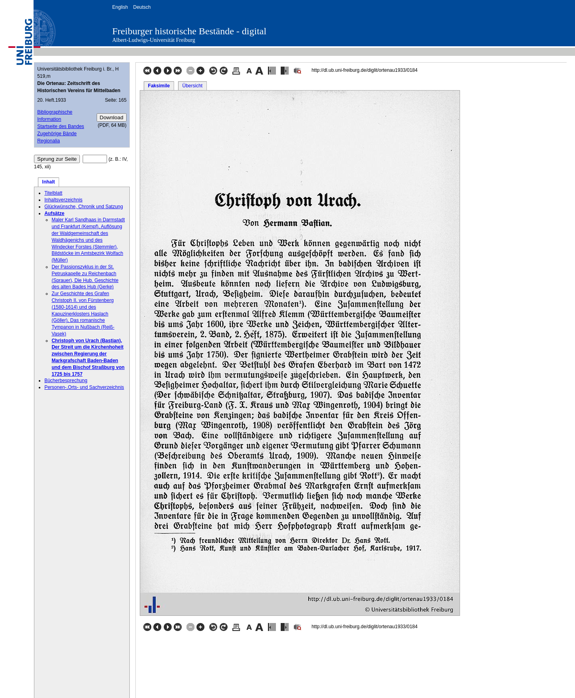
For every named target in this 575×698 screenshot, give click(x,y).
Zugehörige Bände (57, 133)
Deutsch (142, 7)
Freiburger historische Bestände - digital (189, 31)
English (120, 7)
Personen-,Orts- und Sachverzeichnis (84, 387)
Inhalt (48, 182)
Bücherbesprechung (65, 380)
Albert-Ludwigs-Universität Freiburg (153, 40)
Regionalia (48, 141)
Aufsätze (54, 213)
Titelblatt (53, 193)
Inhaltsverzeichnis (63, 200)
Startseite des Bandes (60, 126)
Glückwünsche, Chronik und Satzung (83, 206)
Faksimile (159, 86)
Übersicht (192, 86)
